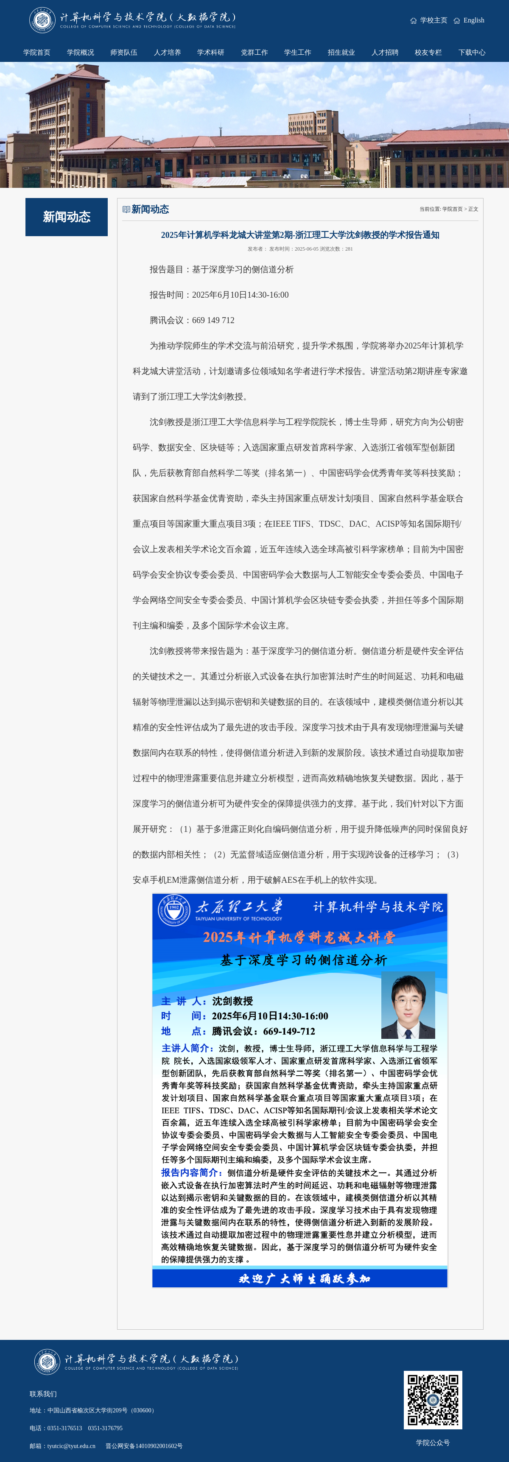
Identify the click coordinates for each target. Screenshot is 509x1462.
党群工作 (254, 52)
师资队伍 (123, 52)
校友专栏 (428, 52)
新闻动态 (66, 216)
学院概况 (80, 52)
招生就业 (341, 52)
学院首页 (36, 52)
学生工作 (297, 52)
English (468, 20)
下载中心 (472, 52)
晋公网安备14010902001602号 (144, 1446)
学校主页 (429, 20)
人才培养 (167, 52)
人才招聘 (385, 52)
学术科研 (210, 52)
